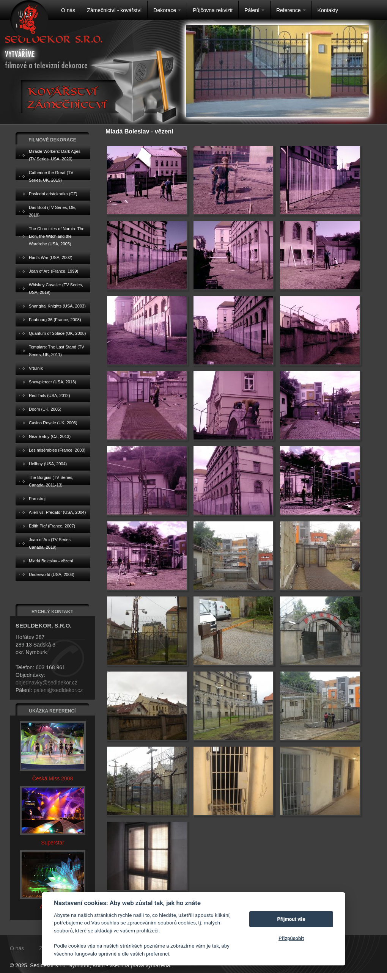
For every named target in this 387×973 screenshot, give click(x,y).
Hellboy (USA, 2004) (48, 463)
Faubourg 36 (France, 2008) (55, 319)
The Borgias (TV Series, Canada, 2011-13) (51, 481)
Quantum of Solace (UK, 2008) (57, 333)
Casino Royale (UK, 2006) (53, 423)
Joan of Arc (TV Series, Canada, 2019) (50, 543)
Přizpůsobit (291, 938)
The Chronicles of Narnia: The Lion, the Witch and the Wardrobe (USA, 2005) (57, 236)
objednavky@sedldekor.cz (46, 683)
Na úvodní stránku (29, 19)
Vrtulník (36, 368)
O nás (68, 10)
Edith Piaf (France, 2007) (52, 526)
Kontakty (328, 10)
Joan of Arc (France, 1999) (53, 271)
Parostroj (37, 498)
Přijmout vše (291, 919)
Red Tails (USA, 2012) (49, 395)
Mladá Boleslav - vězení (51, 561)
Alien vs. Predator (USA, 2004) (57, 512)
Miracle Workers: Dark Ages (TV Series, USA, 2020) (54, 155)
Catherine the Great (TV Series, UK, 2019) (51, 176)
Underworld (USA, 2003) (51, 574)
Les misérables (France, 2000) (57, 450)
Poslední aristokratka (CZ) (53, 193)
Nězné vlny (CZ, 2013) (50, 436)
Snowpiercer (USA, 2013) (52, 382)
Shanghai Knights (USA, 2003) (57, 306)
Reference (291, 10)
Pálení (254, 10)
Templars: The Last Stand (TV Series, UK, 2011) (56, 351)
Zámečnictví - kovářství (114, 10)
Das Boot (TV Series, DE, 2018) (52, 211)
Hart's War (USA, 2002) (50, 257)
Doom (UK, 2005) (45, 409)
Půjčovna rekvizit (213, 10)
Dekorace (167, 10)
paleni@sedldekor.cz (57, 690)
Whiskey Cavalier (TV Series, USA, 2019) (56, 288)
